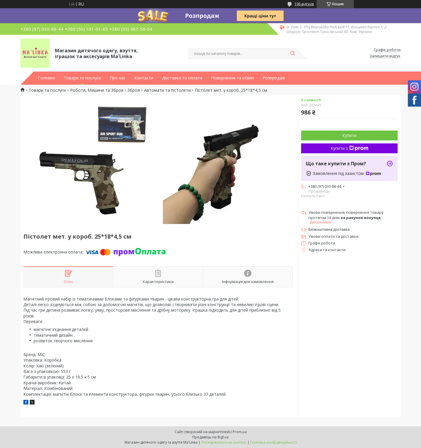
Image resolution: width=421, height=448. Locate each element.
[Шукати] (292, 53)
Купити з (349, 148)
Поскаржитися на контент (223, 442)
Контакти (143, 78)
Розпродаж (274, 78)
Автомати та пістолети (167, 90)
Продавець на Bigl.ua (210, 437)
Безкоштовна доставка (329, 229)
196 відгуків (304, 3)
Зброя (133, 90)
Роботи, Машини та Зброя (96, 90)
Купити (349, 135)
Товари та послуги (82, 78)
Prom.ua (240, 431)
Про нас (117, 78)
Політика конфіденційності (273, 442)
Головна (46, 78)
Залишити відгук (385, 56)
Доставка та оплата (182, 78)
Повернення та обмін (232, 78)
